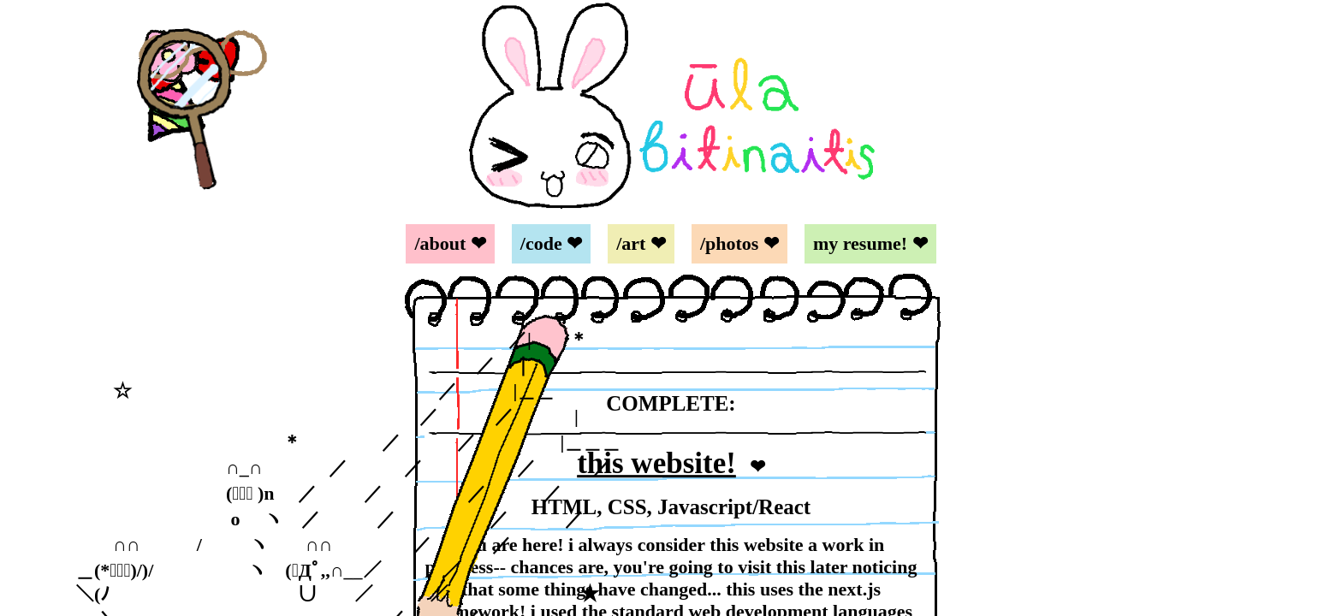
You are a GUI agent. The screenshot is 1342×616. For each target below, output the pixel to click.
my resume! (860, 243)
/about (440, 243)
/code (541, 243)
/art (630, 243)
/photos (729, 243)
